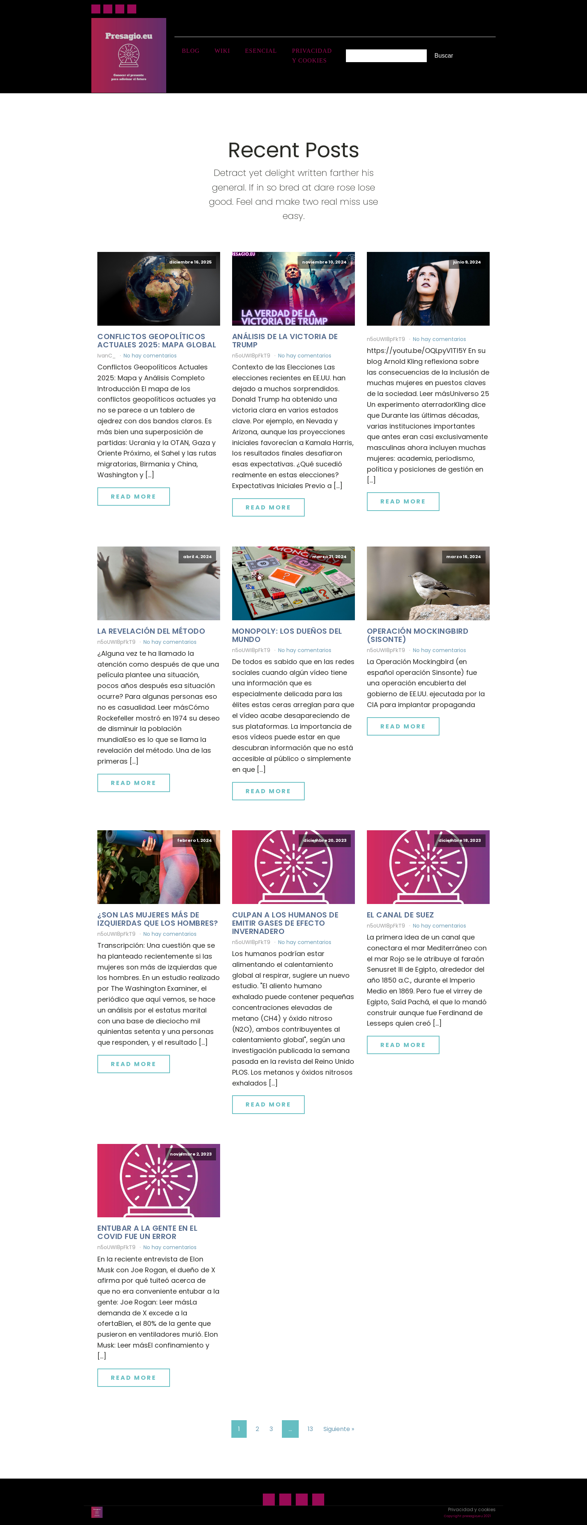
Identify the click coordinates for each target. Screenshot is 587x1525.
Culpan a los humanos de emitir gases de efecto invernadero (285, 922)
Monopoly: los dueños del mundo (287, 635)
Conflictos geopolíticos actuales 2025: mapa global (156, 340)
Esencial (261, 51)
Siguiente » (338, 1428)
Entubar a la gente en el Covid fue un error (147, 1232)
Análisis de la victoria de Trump (285, 340)
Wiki (222, 51)
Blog (191, 51)
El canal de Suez (400, 914)
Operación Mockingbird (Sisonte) (418, 635)
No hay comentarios (150, 355)
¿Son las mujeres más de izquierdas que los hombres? (157, 918)
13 (310, 1428)
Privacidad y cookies (312, 56)
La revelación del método (151, 631)
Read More (133, 496)
